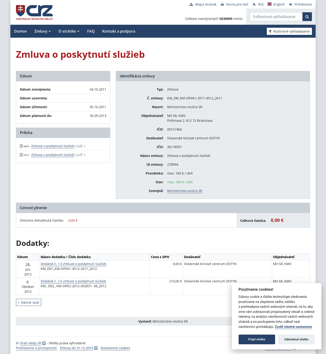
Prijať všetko (256, 339)
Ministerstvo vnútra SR (184, 191)
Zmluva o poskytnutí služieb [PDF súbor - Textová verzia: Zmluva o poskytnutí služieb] (52, 155)
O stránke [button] (67, 31)
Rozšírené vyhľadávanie (289, 31)
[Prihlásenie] (300, 4)
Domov (20, 31)
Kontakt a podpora (118, 31)
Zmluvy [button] (40, 31)
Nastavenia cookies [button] (115, 348)
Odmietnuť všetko (296, 339)
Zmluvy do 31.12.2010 (76, 348)
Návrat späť (28, 302)
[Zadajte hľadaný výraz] (276, 16)
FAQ (91, 31)
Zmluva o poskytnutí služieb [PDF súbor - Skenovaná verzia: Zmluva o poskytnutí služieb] (52, 146)
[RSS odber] (258, 4)
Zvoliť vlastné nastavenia (293, 327)
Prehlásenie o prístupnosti (36, 348)
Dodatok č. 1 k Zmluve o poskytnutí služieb (73, 264)
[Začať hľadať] (307, 16)
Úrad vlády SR (30, 343)
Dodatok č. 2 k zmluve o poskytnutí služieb (73, 281)
